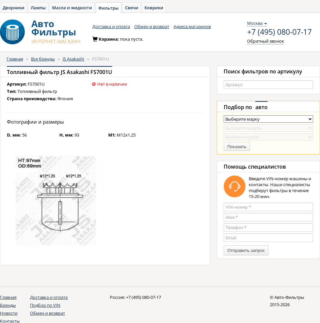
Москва (257, 23)
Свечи (131, 8)
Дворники (13, 8)
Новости (8, 313)
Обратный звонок (265, 41)
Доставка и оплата (111, 26)
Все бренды (43, 59)
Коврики (153, 8)
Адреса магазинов (192, 26)
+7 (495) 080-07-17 (279, 32)
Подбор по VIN (45, 305)
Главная (15, 59)
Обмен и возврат (151, 26)
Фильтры (108, 8)
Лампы (38, 8)
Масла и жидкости (72, 8)
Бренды (8, 305)
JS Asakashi (73, 59)
